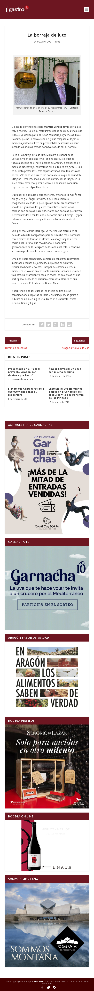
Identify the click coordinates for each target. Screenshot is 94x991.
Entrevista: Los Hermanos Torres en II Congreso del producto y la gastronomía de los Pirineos (66, 393)
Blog (57, 41)
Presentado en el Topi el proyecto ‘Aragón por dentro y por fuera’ (24, 372)
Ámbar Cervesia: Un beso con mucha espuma (65, 370)
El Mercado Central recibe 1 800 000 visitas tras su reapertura (26, 391)
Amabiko (39, 981)
